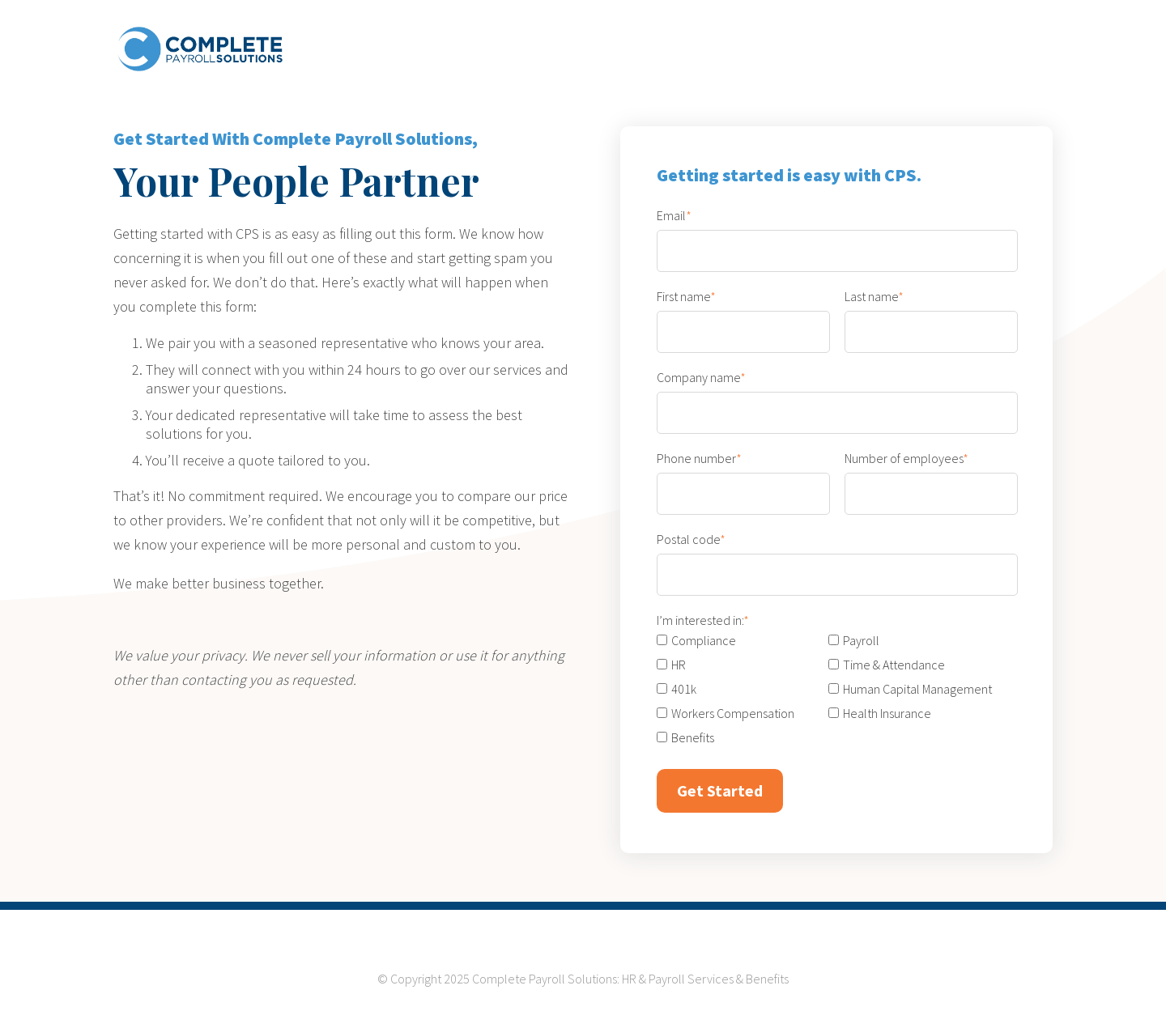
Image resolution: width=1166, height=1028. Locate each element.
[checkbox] (828, 689)
